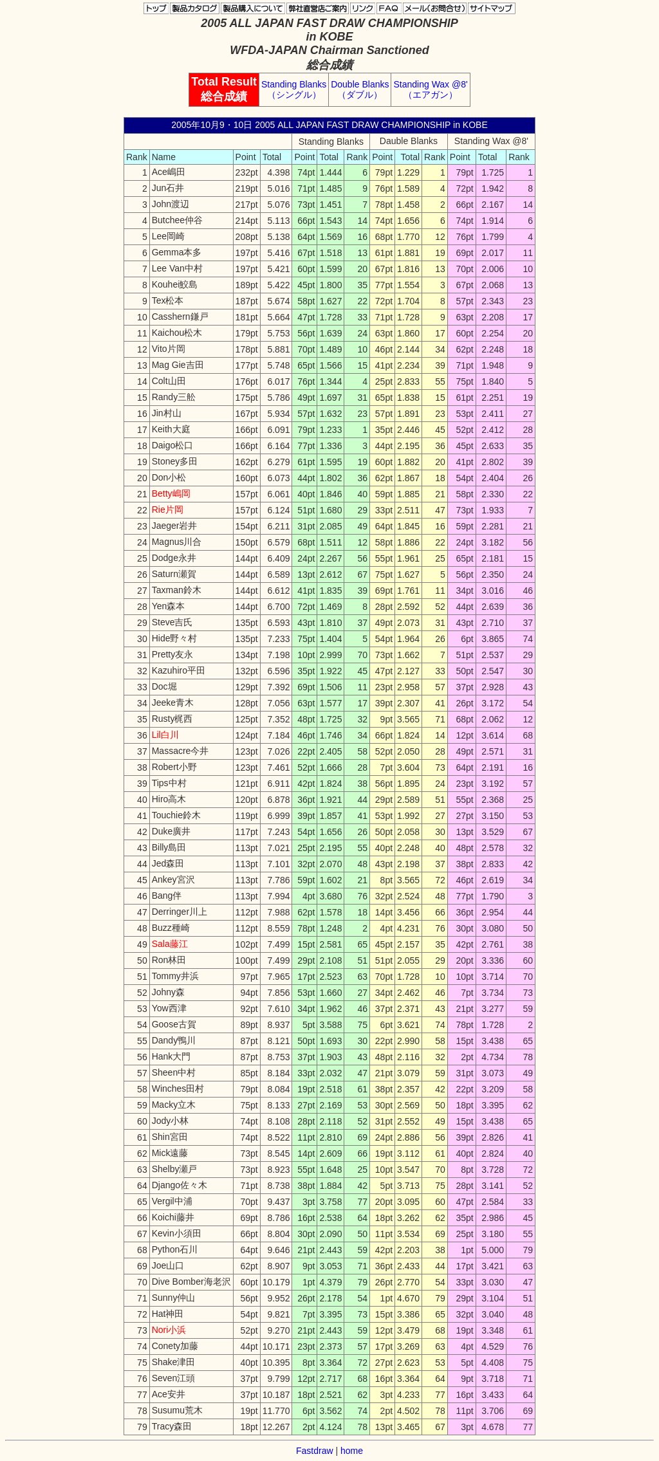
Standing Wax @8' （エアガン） (430, 89)
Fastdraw (314, 1451)
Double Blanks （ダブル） (360, 89)
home (351, 1451)
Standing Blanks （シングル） (293, 89)
